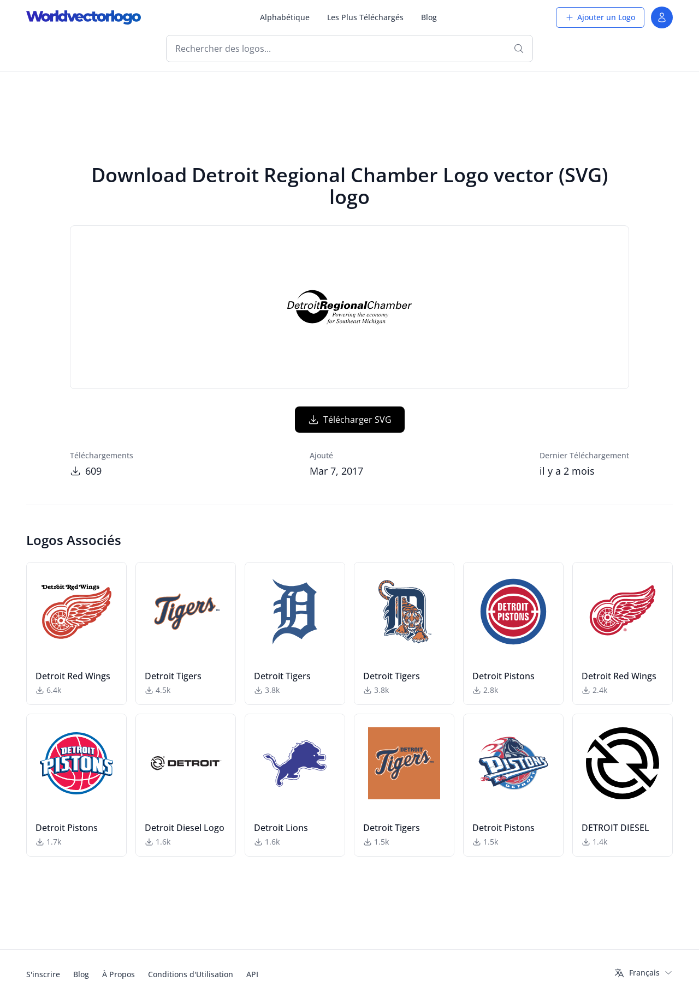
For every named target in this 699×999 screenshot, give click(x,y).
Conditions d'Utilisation (190, 974)
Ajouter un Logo (600, 17)
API (252, 974)
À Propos (118, 974)
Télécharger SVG (350, 420)
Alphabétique (285, 17)
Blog (429, 17)
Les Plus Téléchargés (365, 17)
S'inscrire (43, 974)
